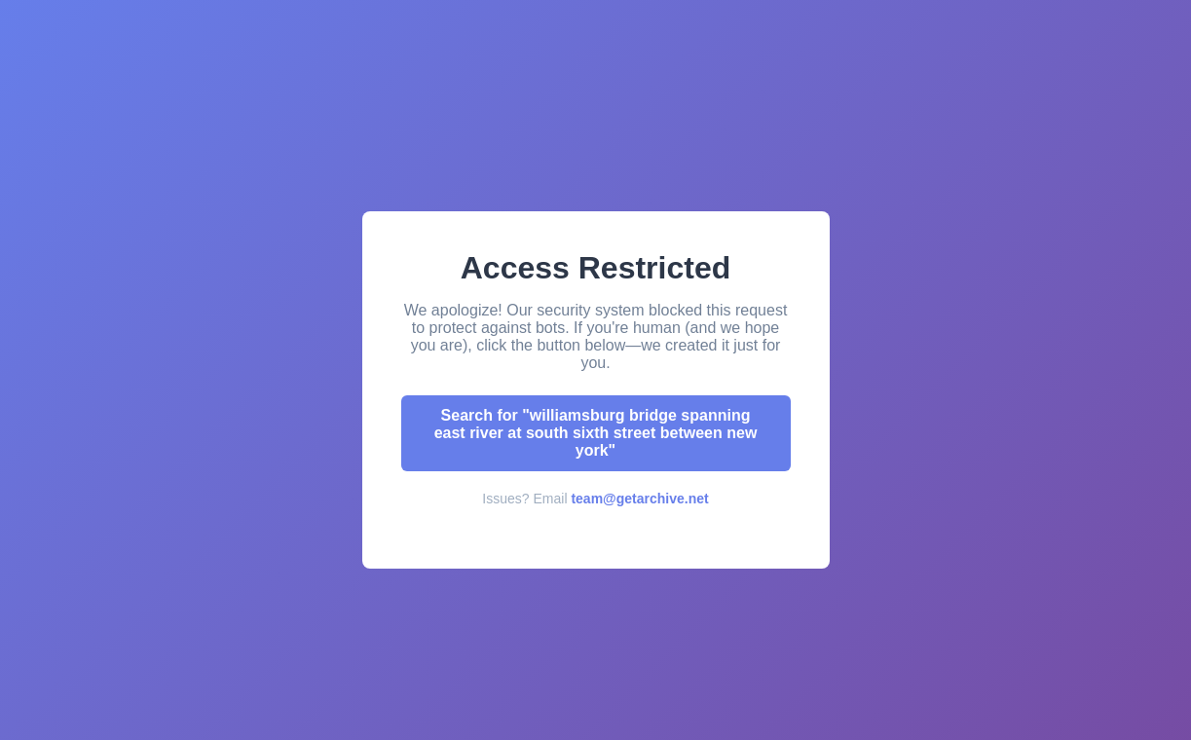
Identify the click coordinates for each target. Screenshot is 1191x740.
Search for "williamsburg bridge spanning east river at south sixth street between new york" (596, 433)
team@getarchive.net (639, 498)
